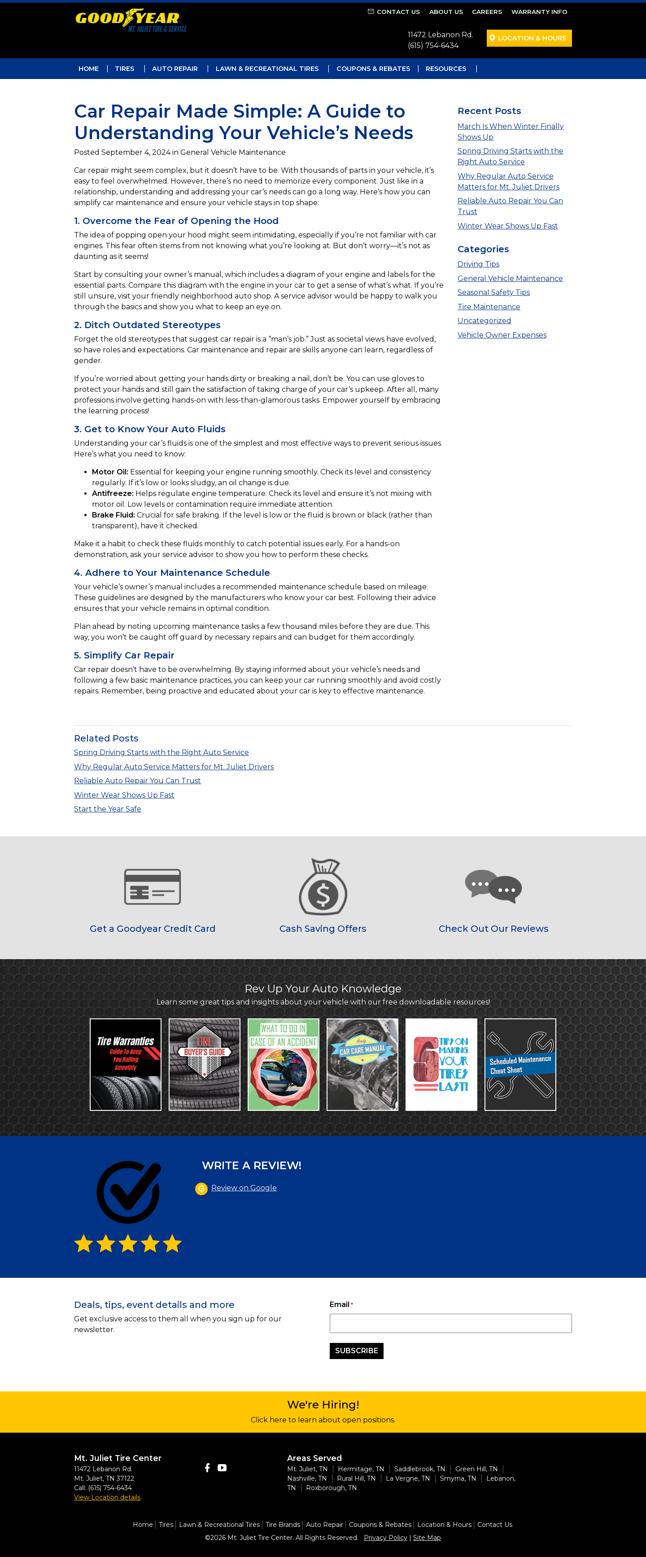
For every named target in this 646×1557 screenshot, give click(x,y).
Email (341, 1305)
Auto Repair (175, 69)
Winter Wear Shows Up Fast (508, 226)
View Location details (107, 1497)
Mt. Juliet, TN (307, 1469)
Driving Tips (478, 264)
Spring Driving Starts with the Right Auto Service (161, 752)
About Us (446, 11)
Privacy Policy (385, 1538)
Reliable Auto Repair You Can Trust (137, 780)
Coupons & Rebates (373, 69)
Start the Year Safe (107, 809)
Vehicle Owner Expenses (502, 335)
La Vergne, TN (408, 1478)
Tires (124, 69)
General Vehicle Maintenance (510, 278)
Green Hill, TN (476, 1469)
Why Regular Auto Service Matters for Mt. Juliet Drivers (174, 767)
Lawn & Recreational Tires (267, 69)
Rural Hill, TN (356, 1478)
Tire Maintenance (489, 307)
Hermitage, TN (361, 1469)
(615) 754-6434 (433, 45)
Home (89, 69)
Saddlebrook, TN (419, 1469)
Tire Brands (283, 1525)
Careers (487, 11)
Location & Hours (532, 38)
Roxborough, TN (331, 1488)
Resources (446, 69)
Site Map (427, 1538)
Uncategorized (484, 320)
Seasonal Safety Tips (494, 292)
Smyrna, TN (458, 1478)
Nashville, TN (307, 1478)
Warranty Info (539, 11)
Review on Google (244, 1188)
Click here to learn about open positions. (323, 1420)
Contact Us (398, 11)
